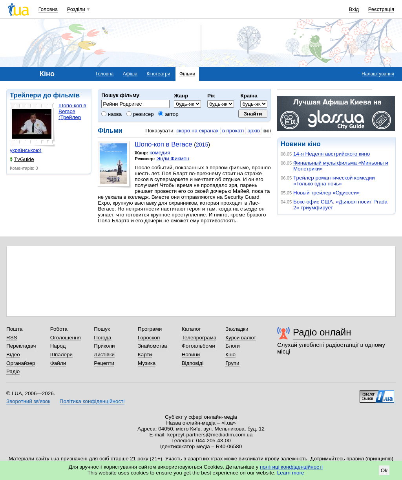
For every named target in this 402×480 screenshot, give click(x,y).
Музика (146, 363)
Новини (191, 354)
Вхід (354, 9)
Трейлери (25, 95)
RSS (11, 338)
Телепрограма (199, 338)
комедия (160, 153)
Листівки (104, 354)
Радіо (13, 371)
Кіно (230, 354)
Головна (48, 9)
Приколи (104, 346)
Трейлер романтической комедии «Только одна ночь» (334, 181)
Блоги (232, 346)
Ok (384, 470)
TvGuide (22, 159)
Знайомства (152, 346)
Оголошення (65, 338)
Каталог (191, 329)
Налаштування (378, 74)
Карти (145, 354)
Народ (58, 346)
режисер (140, 114)
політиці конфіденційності (291, 467)
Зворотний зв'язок (28, 401)
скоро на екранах (197, 131)
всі (267, 131)
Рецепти (104, 363)
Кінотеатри (158, 74)
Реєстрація (381, 9)
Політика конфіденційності (92, 401)
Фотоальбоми (198, 346)
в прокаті (233, 131)
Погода (102, 338)
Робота (59, 329)
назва (111, 114)
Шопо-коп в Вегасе (163, 144)
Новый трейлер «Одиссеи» (326, 193)
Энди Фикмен (172, 158)
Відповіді (193, 363)
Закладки (236, 329)
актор (168, 114)
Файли (58, 363)
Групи (232, 363)
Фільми (187, 74)
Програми (150, 329)
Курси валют (240, 338)
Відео (13, 354)
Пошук (102, 329)
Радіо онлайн (322, 332)
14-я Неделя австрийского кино (331, 154)
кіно (313, 144)
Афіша (130, 74)
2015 (202, 144)
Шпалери (61, 354)
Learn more (290, 473)
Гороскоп (149, 338)
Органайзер (20, 363)
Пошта (14, 329)
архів (253, 131)
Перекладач (21, 346)
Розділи (76, 9)
